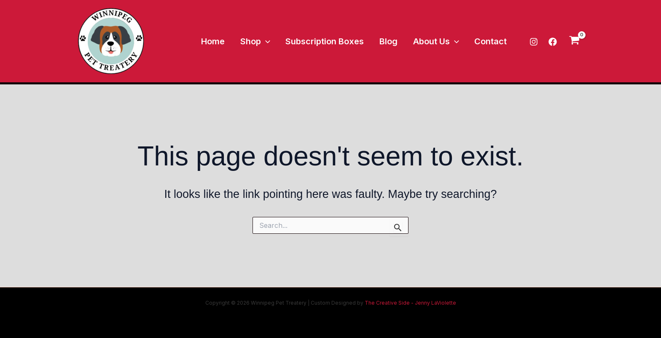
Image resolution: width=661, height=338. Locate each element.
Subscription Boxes (335, 41)
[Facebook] (552, 42)
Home (228, 41)
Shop (268, 41)
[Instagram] (533, 42)
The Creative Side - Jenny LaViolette (409, 303)
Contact (492, 41)
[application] (278, 41)
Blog (396, 41)
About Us (440, 41)
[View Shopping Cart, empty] (574, 41)
